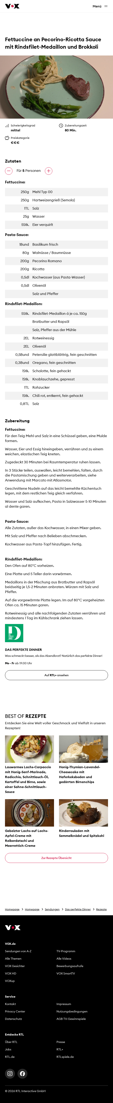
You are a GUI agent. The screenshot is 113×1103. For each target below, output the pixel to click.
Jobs (8, 1049)
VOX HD (10, 973)
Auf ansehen (56, 675)
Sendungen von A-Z (18, 951)
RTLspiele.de (65, 1057)
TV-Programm (65, 951)
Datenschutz (13, 1019)
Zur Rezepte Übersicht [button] (56, 858)
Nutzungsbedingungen (71, 1011)
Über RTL (11, 1042)
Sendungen (52, 909)
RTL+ (59, 1049)
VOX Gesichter (15, 966)
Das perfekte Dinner (78, 909)
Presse (60, 1042)
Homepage (12, 909)
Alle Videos (63, 958)
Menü (100, 6)
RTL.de (10, 1057)
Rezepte (101, 909)
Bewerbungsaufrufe (69, 966)
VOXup (10, 981)
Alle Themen (13, 958)
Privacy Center (15, 1011)
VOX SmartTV (65, 973)
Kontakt (10, 1004)
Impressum (63, 1004)
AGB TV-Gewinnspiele (71, 1019)
